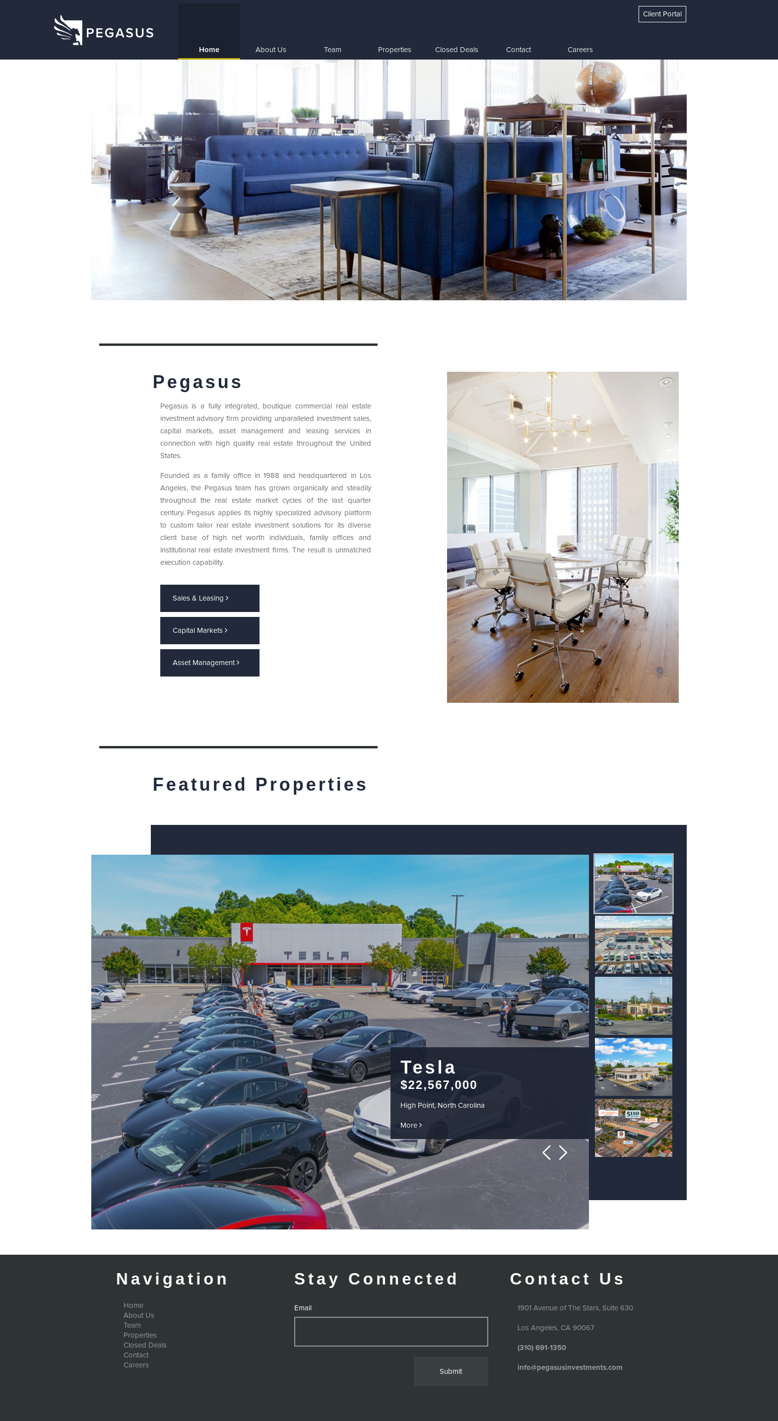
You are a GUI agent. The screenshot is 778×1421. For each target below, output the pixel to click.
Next (564, 1153)
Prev (549, 1153)
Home (209, 50)
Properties (394, 50)
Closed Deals (456, 50)
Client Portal (662, 14)
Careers (580, 50)
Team (332, 50)
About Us (271, 50)
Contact (518, 50)
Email (303, 1308)
